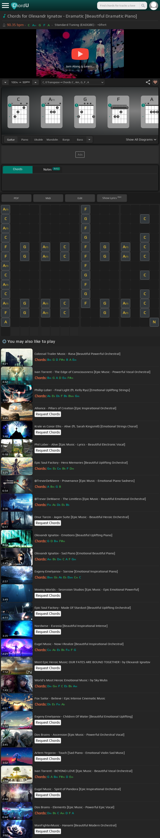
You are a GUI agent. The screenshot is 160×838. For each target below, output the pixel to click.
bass (80, 139)
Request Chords (48, 414)
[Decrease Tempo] (5, 82)
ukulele (38, 139)
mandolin (52, 139)
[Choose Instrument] (89, 139)
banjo (66, 139)
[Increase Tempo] (35, 82)
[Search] (142, 5)
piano (24, 139)
